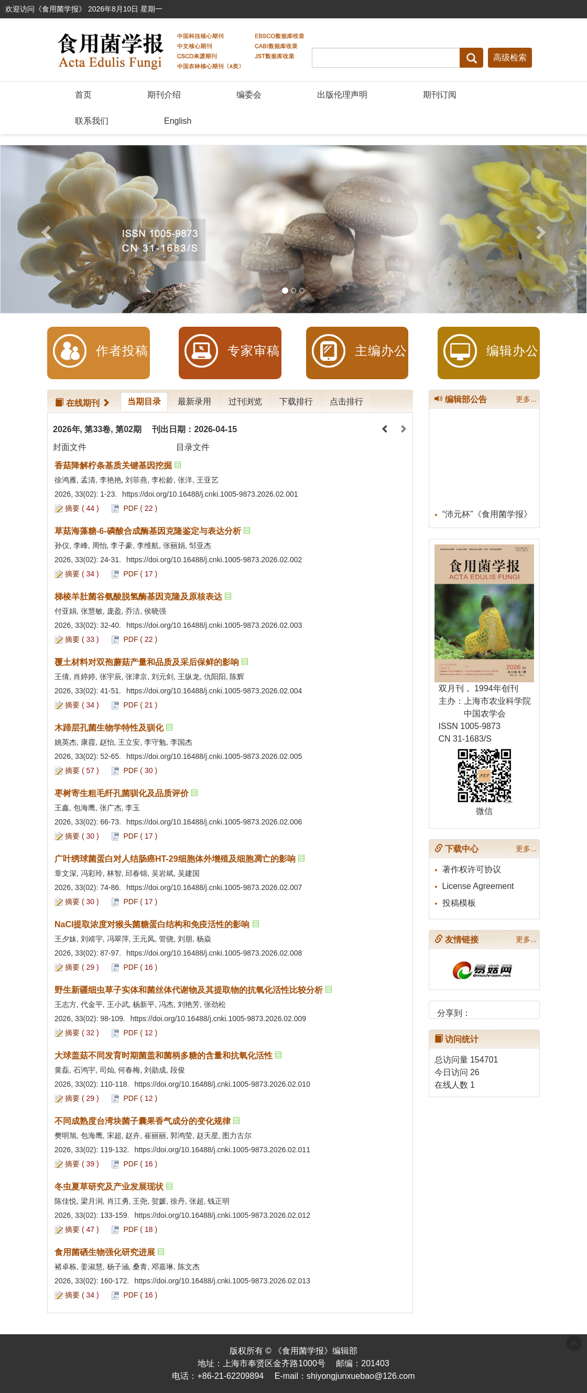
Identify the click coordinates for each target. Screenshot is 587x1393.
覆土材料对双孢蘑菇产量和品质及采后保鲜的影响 (147, 662)
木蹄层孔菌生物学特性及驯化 (109, 727)
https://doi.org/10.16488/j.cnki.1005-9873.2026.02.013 (222, 1281)
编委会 (249, 94)
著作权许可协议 (471, 869)
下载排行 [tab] (294, 401)
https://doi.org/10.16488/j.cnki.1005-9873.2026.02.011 (222, 1149)
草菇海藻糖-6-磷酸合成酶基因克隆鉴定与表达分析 (148, 531)
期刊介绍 (164, 94)
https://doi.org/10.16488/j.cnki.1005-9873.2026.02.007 (214, 887)
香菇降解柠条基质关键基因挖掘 (113, 465)
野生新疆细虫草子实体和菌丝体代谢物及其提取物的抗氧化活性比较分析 (189, 989)
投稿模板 (459, 902)
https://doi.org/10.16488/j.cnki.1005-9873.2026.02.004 (214, 691)
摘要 (72, 508)
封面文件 (69, 447)
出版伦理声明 (342, 94)
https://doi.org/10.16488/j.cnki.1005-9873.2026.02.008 (214, 953)
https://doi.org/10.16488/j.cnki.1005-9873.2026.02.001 (210, 494)
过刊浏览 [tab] (244, 401)
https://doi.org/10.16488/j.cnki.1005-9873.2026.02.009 (218, 1018)
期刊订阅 (439, 94)
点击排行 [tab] (345, 401)
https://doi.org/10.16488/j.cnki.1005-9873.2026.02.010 (222, 1084)
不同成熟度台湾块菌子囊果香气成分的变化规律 (143, 1121)
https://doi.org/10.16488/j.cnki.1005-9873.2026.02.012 (222, 1215)
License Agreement (478, 886)
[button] (45, 229)
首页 (83, 94)
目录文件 (193, 447)
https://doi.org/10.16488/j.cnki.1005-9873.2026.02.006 (214, 822)
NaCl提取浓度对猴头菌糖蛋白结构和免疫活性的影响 (152, 924)
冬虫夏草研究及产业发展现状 (109, 1186)
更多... (526, 399)
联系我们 (91, 120)
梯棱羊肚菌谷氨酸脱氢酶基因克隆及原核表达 (138, 596)
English (177, 120)
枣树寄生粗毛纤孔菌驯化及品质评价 (122, 793)
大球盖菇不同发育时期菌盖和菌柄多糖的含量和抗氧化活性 (164, 1055)
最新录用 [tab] (194, 401)
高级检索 (510, 57)
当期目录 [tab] (143, 401)
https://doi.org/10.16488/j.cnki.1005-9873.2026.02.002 (214, 559)
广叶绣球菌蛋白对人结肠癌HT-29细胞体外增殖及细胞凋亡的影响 (175, 858)
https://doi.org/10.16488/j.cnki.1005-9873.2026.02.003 (214, 625)
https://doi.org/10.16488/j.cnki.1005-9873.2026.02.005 (214, 756)
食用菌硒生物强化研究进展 (105, 1252)
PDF (130, 508)
